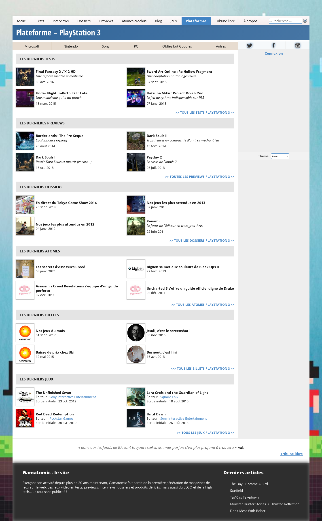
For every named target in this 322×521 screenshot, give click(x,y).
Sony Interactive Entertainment (72, 397)
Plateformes (196, 21)
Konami (153, 221)
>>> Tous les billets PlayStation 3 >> (202, 369)
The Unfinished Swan (53, 392)
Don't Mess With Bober (247, 510)
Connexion (274, 53)
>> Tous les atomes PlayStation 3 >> (203, 305)
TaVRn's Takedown (244, 497)
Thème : (273, 156)
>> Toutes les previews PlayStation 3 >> (199, 177)
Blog (158, 21)
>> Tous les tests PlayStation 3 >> (205, 113)
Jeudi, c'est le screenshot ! (168, 330)
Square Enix (169, 397)
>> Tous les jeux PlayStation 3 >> (205, 433)
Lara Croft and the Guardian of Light (177, 392)
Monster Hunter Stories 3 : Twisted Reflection (264, 504)
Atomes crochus (134, 21)
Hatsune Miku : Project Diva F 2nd (175, 93)
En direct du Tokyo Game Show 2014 (66, 202)
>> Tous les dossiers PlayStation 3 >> (201, 241)
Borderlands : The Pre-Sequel (60, 135)
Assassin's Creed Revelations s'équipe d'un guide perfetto (77, 288)
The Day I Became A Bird (249, 484)
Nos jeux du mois (50, 330)
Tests (40, 21)
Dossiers (84, 21)
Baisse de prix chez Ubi (55, 352)
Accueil (22, 21)
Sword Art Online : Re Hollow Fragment (179, 71)
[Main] (141, 21)
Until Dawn (156, 414)
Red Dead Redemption (55, 414)
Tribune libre (225, 21)
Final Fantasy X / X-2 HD (56, 71)
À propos (250, 21)
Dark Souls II (157, 135)
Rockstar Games (61, 418)
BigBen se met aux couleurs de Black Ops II (183, 266)
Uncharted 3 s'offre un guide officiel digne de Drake (190, 288)
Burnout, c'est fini (162, 352)
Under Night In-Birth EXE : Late (61, 93)
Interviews (61, 21)
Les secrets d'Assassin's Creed (60, 266)
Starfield (236, 490)
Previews (106, 21)
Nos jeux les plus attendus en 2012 (65, 224)
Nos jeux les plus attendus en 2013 (176, 202)
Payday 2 (154, 157)
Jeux (174, 21)
